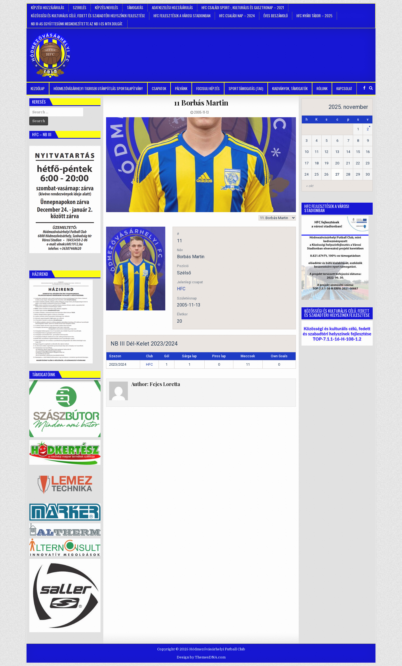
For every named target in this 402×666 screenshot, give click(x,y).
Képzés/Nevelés (106, 7)
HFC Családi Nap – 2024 (237, 15)
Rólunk (322, 88)
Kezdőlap (38, 88)
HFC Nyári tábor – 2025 (314, 15)
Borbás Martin (201, 102)
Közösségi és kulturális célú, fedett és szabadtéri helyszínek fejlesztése (88, 15)
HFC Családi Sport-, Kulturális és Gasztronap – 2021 (243, 7)
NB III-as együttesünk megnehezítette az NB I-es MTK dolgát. (77, 24)
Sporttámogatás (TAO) (246, 88)
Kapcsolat (344, 88)
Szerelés (79, 7)
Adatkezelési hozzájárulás (172, 7)
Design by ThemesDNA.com (201, 657)
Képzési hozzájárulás (47, 7)
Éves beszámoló (276, 15)
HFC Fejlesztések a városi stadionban (182, 15)
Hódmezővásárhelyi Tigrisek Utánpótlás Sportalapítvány (98, 88)
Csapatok (159, 88)
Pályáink (181, 88)
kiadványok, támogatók (290, 88)
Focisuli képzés (208, 88)
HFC (181, 288)
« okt (309, 186)
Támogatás (135, 7)
